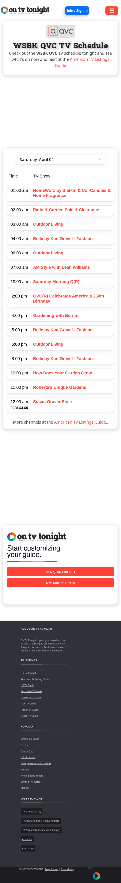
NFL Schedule (28, 757)
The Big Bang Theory (32, 775)
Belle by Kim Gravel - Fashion (63, 238)
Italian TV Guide (29, 715)
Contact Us (28, 848)
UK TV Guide (27, 685)
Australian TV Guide (31, 691)
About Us (27, 839)
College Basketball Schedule (36, 763)
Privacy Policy (67, 869)
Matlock (25, 787)
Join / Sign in (77, 10)
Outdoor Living (48, 224)
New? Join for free (60, 572)
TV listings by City (31, 811)
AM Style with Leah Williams (61, 267)
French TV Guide (29, 709)
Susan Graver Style (52, 401)
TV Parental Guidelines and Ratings (41, 829)
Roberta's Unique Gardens (59, 387)
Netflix (24, 745)
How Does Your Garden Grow (62, 373)
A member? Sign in (60, 583)
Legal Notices (51, 869)
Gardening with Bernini (56, 315)
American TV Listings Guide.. (81, 422)
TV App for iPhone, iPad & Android (40, 820)
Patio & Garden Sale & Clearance (66, 209)
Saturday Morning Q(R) (56, 281)
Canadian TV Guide (31, 697)
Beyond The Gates (30, 781)
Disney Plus (27, 751)
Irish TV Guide (28, 703)
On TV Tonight (28, 672)
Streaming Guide (30, 738)
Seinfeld (25, 769)
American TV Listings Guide (35, 679)
